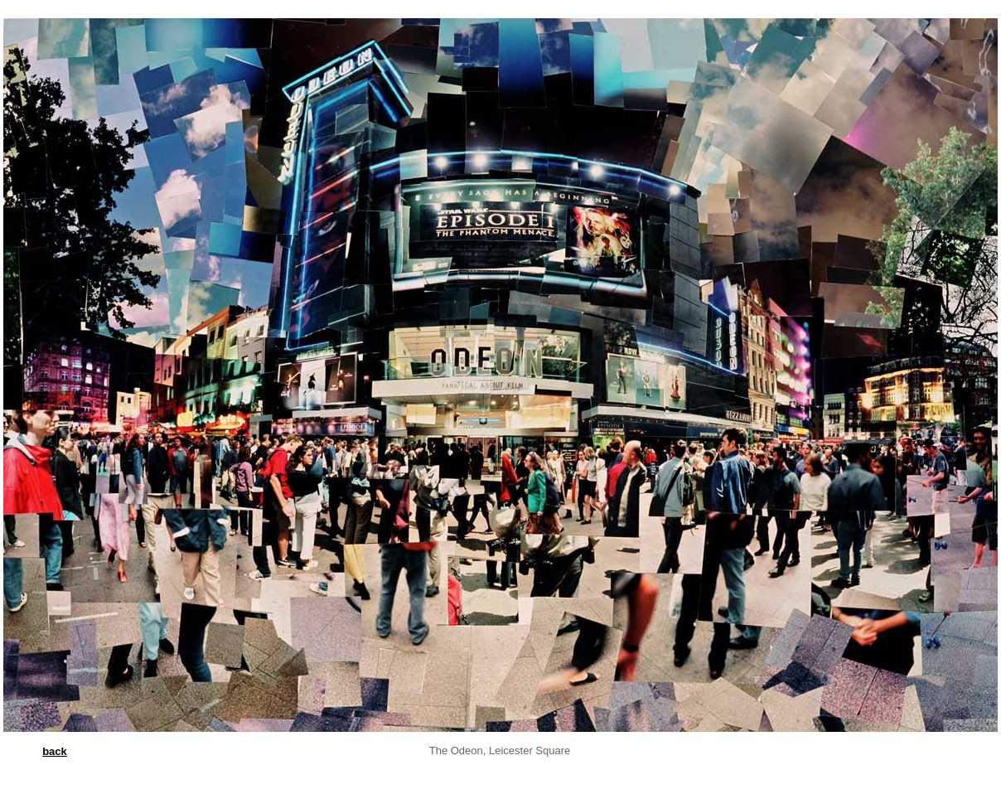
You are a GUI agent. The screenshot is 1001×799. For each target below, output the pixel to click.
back (54, 751)
